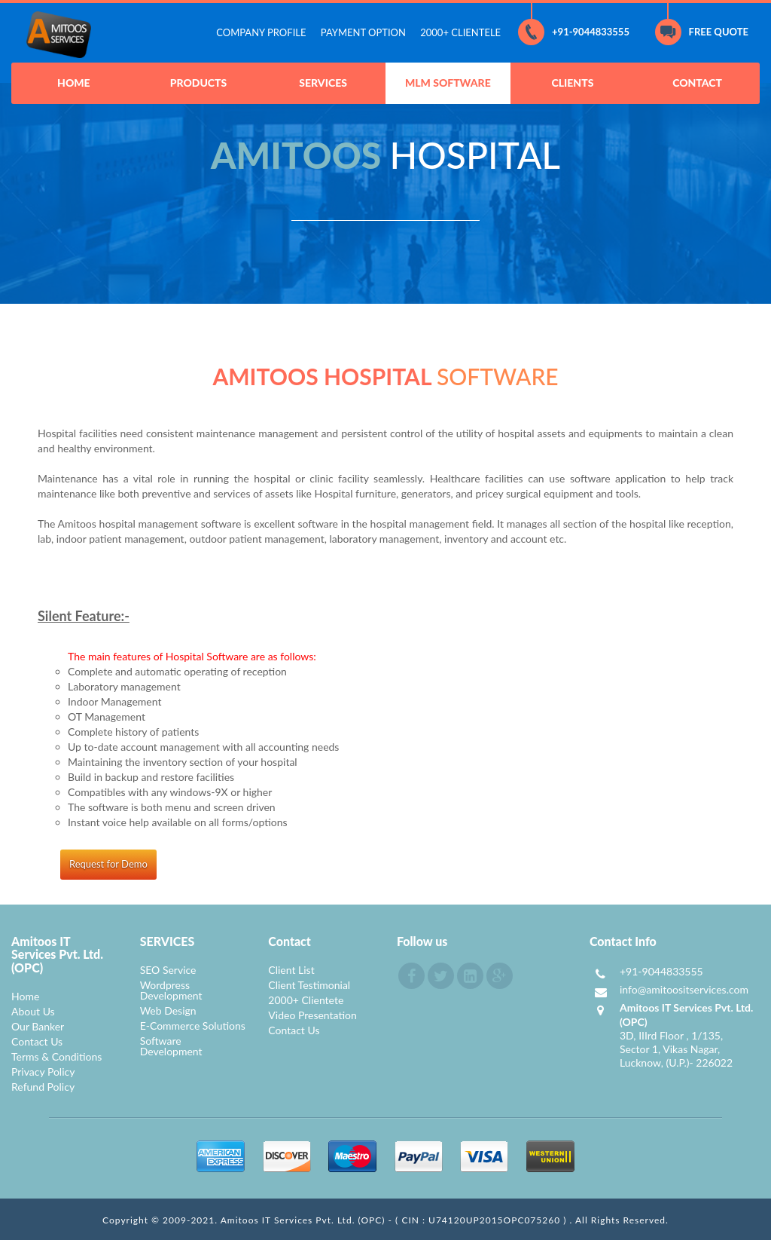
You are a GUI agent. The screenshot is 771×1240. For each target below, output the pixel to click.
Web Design (168, 1010)
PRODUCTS (198, 82)
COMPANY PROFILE (261, 32)
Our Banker (37, 1026)
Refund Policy (43, 1086)
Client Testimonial (309, 984)
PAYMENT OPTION (363, 32)
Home (25, 996)
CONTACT (697, 82)
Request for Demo (108, 864)
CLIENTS (573, 82)
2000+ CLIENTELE (460, 32)
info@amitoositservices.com (684, 989)
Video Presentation (312, 1015)
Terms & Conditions (56, 1056)
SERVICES (323, 82)
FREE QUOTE (701, 32)
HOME (73, 82)
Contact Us (36, 1041)
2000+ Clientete (305, 1000)
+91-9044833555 (573, 32)
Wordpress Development (171, 990)
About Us (33, 1011)
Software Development (171, 1046)
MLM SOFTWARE (448, 82)
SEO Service (168, 969)
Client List (291, 969)
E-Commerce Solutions (192, 1025)
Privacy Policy (43, 1071)
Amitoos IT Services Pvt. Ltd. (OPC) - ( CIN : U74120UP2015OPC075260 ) (395, 1220)
